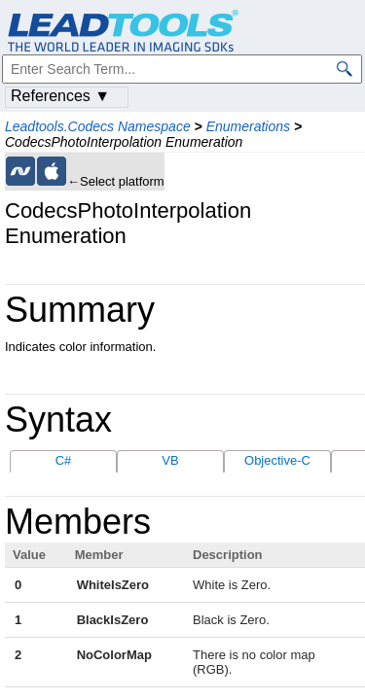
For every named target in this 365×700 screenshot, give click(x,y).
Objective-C (277, 460)
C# (63, 460)
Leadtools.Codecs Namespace (98, 126)
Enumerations (248, 126)
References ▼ (60, 96)
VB (170, 460)
